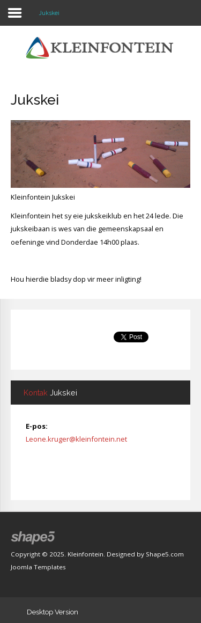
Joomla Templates (38, 567)
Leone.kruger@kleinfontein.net (76, 439)
